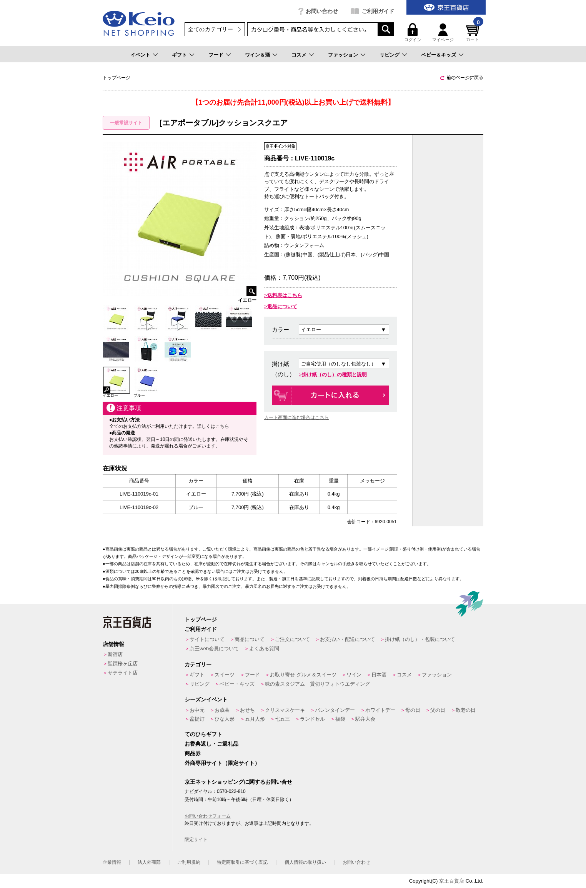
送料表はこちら (284, 295)
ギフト (179, 55)
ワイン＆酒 (257, 55)
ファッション (343, 55)
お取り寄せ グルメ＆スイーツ (303, 675)
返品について (282, 306)
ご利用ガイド (378, 11)
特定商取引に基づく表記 (242, 862)
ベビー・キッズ (237, 684)
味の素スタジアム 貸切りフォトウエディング (317, 684)
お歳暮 (222, 710)
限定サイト (196, 839)
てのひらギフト (203, 734)
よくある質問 (264, 648)
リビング (390, 55)
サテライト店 (123, 673)
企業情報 (112, 862)
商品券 (193, 753)
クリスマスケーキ (285, 710)
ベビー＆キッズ (438, 55)
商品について (250, 639)
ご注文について (292, 639)
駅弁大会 (365, 719)
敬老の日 (466, 710)
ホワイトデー (380, 710)
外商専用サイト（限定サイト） (222, 763)
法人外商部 (149, 862)
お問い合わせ (322, 11)
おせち (247, 710)
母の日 (412, 710)
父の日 (437, 710)
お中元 (197, 710)
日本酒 (378, 675)
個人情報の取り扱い (305, 862)
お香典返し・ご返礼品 (211, 744)
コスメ (298, 55)
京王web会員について (214, 648)
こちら (222, 426)
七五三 (282, 719)
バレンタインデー (335, 710)
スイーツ (225, 675)
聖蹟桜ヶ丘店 (123, 663)
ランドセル (312, 719)
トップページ (201, 619)
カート (473, 32)
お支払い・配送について (347, 639)
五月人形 (255, 719)
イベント (140, 55)
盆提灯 (197, 719)
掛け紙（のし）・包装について (420, 639)
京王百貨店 (451, 881)
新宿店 (115, 654)
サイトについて (207, 639)
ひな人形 (225, 719)
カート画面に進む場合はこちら (296, 417)
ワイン (353, 675)
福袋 (340, 719)
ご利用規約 (188, 862)
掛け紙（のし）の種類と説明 (334, 374)
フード (215, 55)
